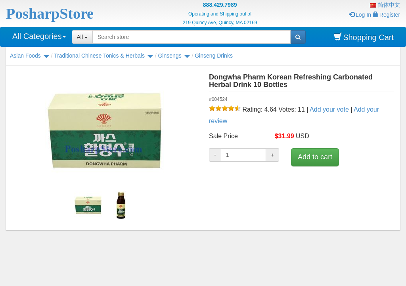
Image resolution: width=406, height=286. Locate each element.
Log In (360, 15)
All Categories (39, 36)
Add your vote (329, 109)
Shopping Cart (364, 37)
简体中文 (385, 5)
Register (386, 15)
